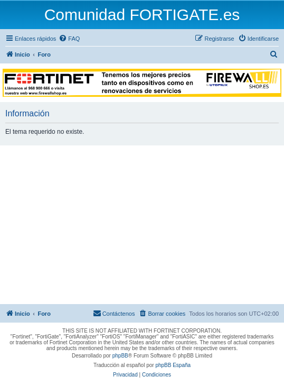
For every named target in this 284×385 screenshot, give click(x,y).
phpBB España (173, 365)
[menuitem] (69, 38)
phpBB (120, 356)
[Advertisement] (142, 225)
